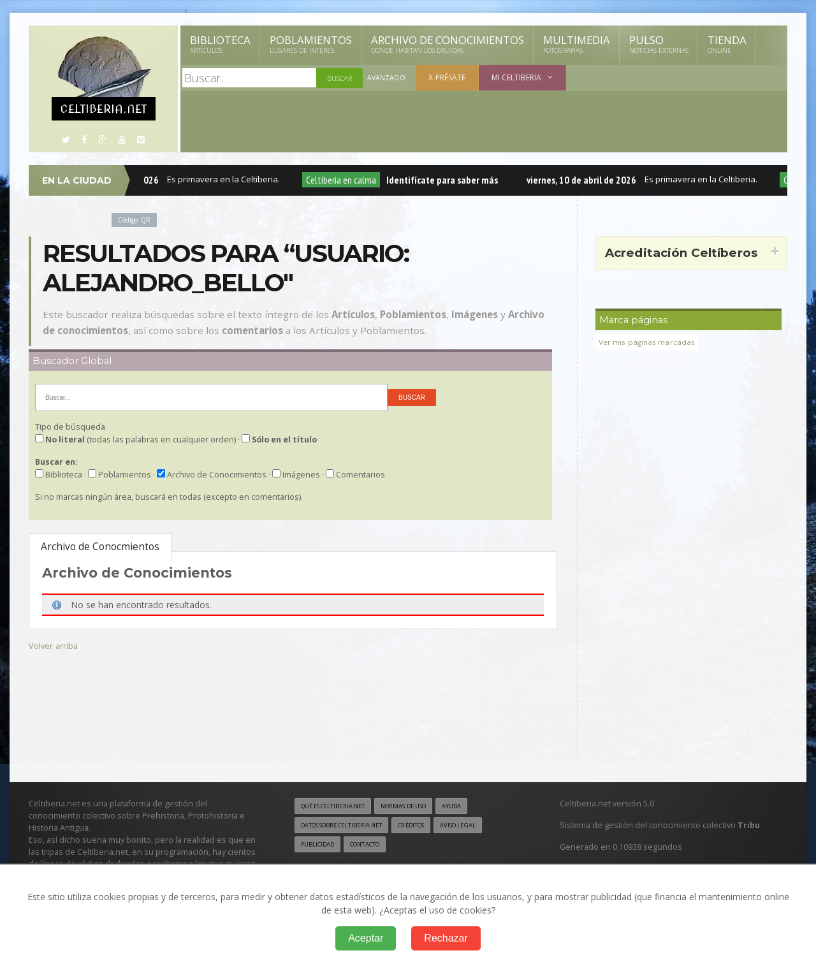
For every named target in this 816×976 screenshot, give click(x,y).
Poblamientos (311, 44)
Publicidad (320, 845)
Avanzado (386, 78)
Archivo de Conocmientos (100, 546)
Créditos (428, 826)
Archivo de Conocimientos (447, 44)
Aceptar (365, 938)
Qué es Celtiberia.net (338, 806)
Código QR (136, 219)
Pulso (658, 44)
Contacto (373, 845)
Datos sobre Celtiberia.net (349, 826)
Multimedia (576, 44)
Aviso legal (481, 826)
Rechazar (445, 938)
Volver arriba (54, 645)
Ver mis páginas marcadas (648, 342)
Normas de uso (419, 806)
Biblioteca (220, 44)
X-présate (446, 77)
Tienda (727, 44)
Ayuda (473, 806)
